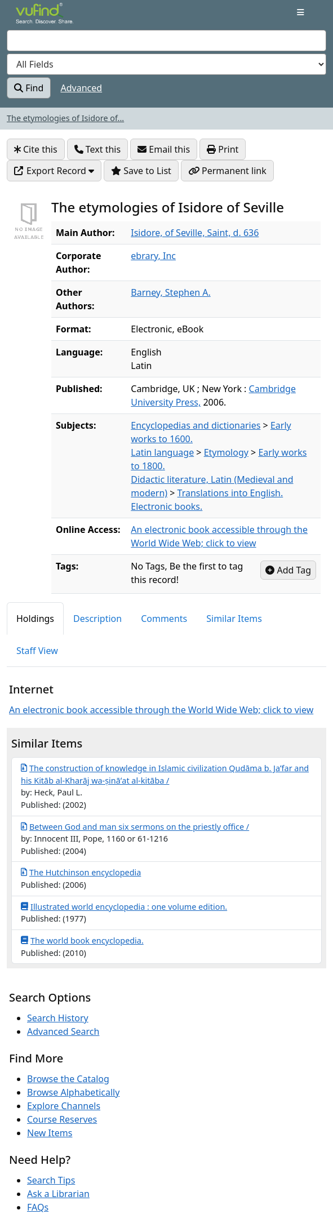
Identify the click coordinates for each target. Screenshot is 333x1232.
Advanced (82, 88)
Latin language (162, 452)
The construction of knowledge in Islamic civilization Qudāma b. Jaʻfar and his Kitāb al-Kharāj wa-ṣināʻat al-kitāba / (165, 774)
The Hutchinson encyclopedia (81, 872)
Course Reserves (62, 1119)
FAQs (37, 1207)
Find (28, 88)
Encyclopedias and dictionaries (195, 425)
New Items (49, 1133)
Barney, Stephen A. (170, 292)
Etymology (226, 452)
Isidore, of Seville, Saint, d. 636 (195, 232)
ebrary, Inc (153, 256)
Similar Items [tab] (234, 618)
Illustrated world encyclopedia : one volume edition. (124, 906)
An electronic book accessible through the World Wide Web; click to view (161, 710)
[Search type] (166, 64)
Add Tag (288, 570)
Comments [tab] (164, 618)
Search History (57, 1018)
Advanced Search (63, 1031)
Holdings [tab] (35, 618)
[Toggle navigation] (300, 12)
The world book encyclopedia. (82, 940)
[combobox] (166, 40)
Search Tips (51, 1180)
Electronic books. (166, 506)
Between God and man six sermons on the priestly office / (135, 826)
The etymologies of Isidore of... (65, 118)
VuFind (35, 18)
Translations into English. (230, 493)
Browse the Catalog (68, 1079)
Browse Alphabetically (73, 1092)
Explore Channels (63, 1106)
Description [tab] (97, 618)
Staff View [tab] (37, 650)
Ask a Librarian (58, 1193)
